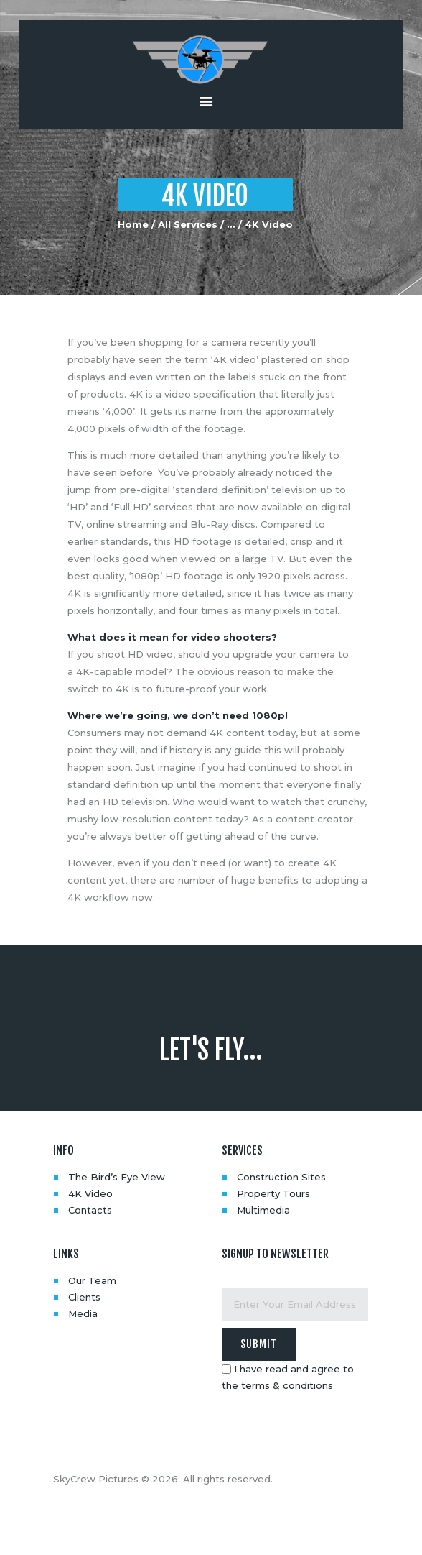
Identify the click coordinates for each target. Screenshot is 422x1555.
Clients (84, 1297)
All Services (187, 224)
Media (83, 1313)
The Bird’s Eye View (116, 1177)
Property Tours (273, 1193)
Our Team (92, 1280)
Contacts (90, 1210)
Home (133, 224)
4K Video (90, 1193)
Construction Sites (281, 1177)
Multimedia (263, 1210)
